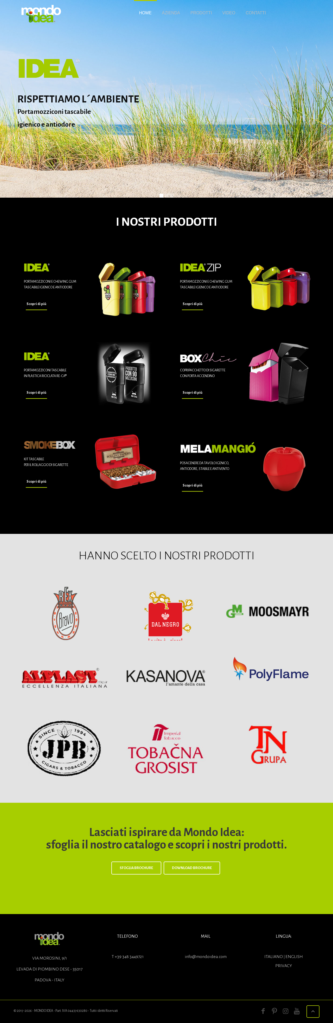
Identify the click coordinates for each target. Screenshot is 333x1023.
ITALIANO (274, 956)
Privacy (283, 965)
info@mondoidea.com (206, 956)
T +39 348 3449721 (128, 956)
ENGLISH (294, 956)
